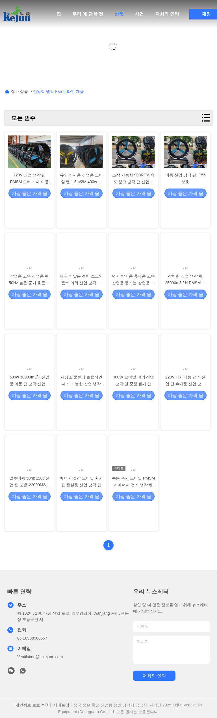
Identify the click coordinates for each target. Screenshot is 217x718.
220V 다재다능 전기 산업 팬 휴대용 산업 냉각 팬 (185, 409)
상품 (118, 14)
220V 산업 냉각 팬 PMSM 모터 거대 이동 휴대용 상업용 (29, 207)
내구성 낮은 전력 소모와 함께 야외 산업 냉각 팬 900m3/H (81, 308)
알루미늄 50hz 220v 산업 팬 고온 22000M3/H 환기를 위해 (29, 510)
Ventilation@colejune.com (40, 656)
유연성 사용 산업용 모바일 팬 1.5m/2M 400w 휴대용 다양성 (81, 207)
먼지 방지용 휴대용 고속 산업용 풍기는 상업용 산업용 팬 (133, 308)
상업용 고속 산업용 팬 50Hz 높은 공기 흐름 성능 (29, 308)
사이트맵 (61, 705)
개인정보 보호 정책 (32, 705)
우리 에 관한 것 (87, 14)
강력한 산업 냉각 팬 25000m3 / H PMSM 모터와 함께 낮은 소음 (185, 308)
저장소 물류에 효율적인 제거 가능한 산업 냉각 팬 (81, 409)
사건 (139, 14)
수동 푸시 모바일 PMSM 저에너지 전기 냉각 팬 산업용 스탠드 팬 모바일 (133, 510)
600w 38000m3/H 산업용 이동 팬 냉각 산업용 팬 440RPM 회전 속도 (29, 409)
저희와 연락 (167, 14)
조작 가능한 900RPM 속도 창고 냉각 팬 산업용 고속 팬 (133, 207)
